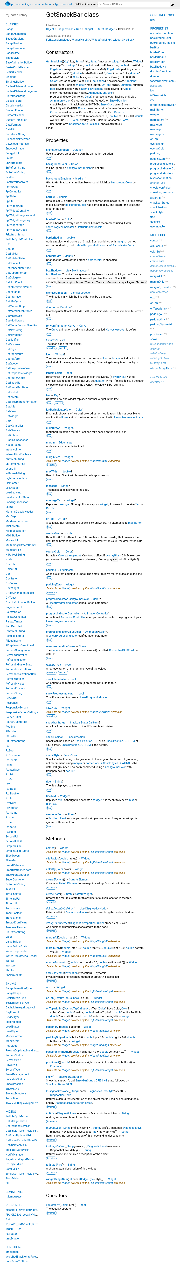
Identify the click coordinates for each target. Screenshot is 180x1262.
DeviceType (12, 1017)
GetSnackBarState (17, 387)
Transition (12, 1098)
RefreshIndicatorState (19, 664)
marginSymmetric (57, 962)
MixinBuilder (13, 535)
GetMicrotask (14, 315)
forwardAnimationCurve (60, 325)
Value (9, 936)
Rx (7, 745)
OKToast (11, 597)
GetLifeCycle (13, 301)
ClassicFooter (14, 100)
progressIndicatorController (63, 613)
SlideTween (13, 855)
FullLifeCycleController (19, 239)
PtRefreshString (15, 631)
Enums (11, 983)
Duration (126, 85)
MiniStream (13, 526)
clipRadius (52, 858)
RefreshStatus (14, 1055)
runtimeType (53, 664)
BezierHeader (14, 72)
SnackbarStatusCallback (84, 124)
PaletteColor (13, 612)
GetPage (11, 349)
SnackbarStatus (15, 1079)
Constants (14, 1192)
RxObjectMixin (14, 1164)
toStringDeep (53, 1127)
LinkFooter (12, 483)
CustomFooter (14, 110)
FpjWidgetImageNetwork (21, 215)
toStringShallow (55, 1146)
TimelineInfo (13, 893)
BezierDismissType (17, 1002)
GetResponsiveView (18, 368)
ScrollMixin (12, 1169)
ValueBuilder (13, 941)
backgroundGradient (79, 168)
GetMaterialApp (15, 306)
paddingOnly (53, 1037)
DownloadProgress (17, 143)
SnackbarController (70, 1076)
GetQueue (12, 363)
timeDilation (13, 1238)
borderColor (53, 219)
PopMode (11, 1045)
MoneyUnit (12, 1041)
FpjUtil (9, 201)
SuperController (15, 879)
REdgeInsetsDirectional (20, 645)
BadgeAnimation (16, 33)
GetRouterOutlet (15, 377)
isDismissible (54, 373)
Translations (13, 917)
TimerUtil (11, 903)
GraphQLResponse (17, 440)
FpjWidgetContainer (18, 210)
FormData (12, 186)
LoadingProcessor (17, 502)
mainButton (53, 428)
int (63, 340)
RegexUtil (11, 698)
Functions (14, 1247)
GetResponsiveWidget (19, 373)
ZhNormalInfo (14, 975)
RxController (13, 755)
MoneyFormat (14, 1036)
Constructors (162, 15)
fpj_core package (20, 4)
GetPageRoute (14, 354)
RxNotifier (12, 807)
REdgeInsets (13, 640)
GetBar (10, 248)
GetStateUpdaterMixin (19, 1135)
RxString (11, 831)
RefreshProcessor (16, 688)
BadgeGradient (15, 38)
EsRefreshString (15, 172)
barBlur (50, 197)
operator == (53, 1205)
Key (66, 61)
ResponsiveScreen (17, 707)
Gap (8, 244)
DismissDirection (91, 88)
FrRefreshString (15, 234)
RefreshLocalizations (18, 669)
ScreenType (13, 1069)
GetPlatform (13, 358)
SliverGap (11, 860)
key (48, 395)
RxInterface (12, 769)
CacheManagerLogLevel (20, 1007)
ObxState (11, 578)
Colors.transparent (69, 555)
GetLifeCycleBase (16, 1121)
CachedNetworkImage (19, 86)
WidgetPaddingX (101, 39)
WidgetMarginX (80, 39)
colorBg (51, 869)
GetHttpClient (14, 282)
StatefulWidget (106, 29)
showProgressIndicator (60, 227)
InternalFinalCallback (18, 454)
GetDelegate (13, 277)
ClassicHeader (14, 105)
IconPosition (13, 1021)
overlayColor (53, 551)
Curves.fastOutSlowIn (122, 650)
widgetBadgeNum (57, 1179)
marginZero (53, 457)
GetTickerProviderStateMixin (23, 1140)
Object (50, 29)
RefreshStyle (13, 1060)
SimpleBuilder (14, 846)
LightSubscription (16, 478)
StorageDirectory (16, 1093)
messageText (54, 500)
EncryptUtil (12, 153)
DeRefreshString (15, 134)
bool (87, 65)
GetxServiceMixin (16, 1145)
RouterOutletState (16, 721)
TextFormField (57, 818)
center (50, 848)
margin (121, 241)
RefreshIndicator (16, 659)
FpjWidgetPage (15, 225)
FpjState (11, 196)
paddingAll (52, 1026)
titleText (51, 796)
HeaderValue (13, 444)
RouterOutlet (13, 717)
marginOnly (53, 948)
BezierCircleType (16, 998)
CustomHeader (15, 115)
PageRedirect (14, 607)
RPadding (11, 731)
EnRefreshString (15, 167)
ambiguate (12, 1251)
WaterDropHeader (16, 951)
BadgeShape (13, 993)
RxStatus (11, 827)
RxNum (10, 817)
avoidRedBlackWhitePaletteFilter (25, 1256)
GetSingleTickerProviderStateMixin (27, 1130)
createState (53, 894)
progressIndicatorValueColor (63, 631)
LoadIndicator (14, 492)
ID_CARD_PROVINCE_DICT (22, 1224)
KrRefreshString (15, 473)
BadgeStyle (87, 1179)
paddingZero (53, 584)
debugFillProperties (57, 923)
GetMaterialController (19, 311)
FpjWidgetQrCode (16, 229)
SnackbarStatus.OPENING (91, 1080)
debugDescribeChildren (59, 908)
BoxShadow (98, 81)
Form (125, 120)
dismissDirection (56, 292)
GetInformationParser (19, 287)
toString (50, 1113)
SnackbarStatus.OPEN (59, 1084)
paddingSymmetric (57, 1051)
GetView (11, 411)
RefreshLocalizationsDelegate (24, 674)
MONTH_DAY (14, 1229)
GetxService (13, 430)
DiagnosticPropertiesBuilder (87, 923)
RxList (9, 774)
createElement (54, 879)
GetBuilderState (15, 258)
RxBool (10, 750)
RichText (51, 508)
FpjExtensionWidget (58, 39)
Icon (105, 358)
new (152, 19)
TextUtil (10, 889)
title (48, 781)
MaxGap (11, 516)
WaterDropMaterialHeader (21, 956)
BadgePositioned (16, 48)
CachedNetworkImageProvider (24, 91)
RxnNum (11, 803)
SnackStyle (107, 104)
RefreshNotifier (15, 678)
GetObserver (13, 344)
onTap (50, 518)
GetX (9, 420)
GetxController (14, 425)
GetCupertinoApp (16, 272)
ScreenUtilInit (14, 841)
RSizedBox (12, 736)
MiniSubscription (16, 530)
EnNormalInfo (14, 162)
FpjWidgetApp (14, 205)
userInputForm (55, 814)
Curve (81, 108)
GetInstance (13, 291)
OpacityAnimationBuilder (21, 602)
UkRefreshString (15, 932)
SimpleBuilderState (17, 850)
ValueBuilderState (16, 946)
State (69, 894)
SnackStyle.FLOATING (116, 763)
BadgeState (13, 53)
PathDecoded (14, 626)
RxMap (10, 779)
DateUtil (10, 129)
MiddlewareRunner (17, 521)
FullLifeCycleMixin (17, 1116)
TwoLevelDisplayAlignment (22, 1103)
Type (68, 664)
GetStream (12, 397)
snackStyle (52, 755)
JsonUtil (11, 468)
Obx (8, 573)
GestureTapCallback (67, 998)
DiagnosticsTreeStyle (100, 1091)
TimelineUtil (13, 898)
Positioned (56, 1066)
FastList (10, 177)
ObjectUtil (11, 569)
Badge (9, 29)
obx (48, 987)
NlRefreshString (15, 554)
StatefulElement (78, 879)
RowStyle (11, 1064)
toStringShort (54, 1164)
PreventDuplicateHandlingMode (25, 1050)
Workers (11, 965)
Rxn (8, 784)
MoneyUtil (12, 540)
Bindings (11, 76)
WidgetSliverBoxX (123, 39)
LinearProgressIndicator (128, 417)
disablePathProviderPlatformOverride (28, 1209)
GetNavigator (14, 334)
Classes (12, 24)
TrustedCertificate (16, 922)
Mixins (11, 1111)
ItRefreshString (15, 459)
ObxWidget (12, 588)
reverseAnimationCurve (60, 646)
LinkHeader (12, 487)
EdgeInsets (57, 69)
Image (116, 358)
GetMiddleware (15, 320)
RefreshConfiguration (18, 650)
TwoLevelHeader (16, 927)
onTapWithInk (54, 1008)
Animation (56, 100)
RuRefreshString (15, 741)
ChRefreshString (15, 96)
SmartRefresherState (18, 870)
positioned (52, 1062)
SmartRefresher (15, 865)
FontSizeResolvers (17, 182)
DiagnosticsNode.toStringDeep (73, 1103)
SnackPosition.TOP (86, 741)
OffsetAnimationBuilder (20, 592)
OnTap (106, 85)
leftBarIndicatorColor (90, 227)
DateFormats (13, 124)
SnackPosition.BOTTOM (120, 741)
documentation (43, 4)
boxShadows (54, 270)
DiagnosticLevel (67, 1113)
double (124, 65)
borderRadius (54, 237)
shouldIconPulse (56, 679)
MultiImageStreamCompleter (23, 545)
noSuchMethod (55, 973)
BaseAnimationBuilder (19, 62)
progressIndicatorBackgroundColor (67, 599)
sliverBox (51, 708)
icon (48, 354)
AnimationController (100, 92)
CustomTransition (16, 119)
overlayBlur (119, 376)
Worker (10, 960)
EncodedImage (15, 148)
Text (137, 504)
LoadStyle (12, 1031)
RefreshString (14, 693)
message (51, 485)
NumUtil (11, 564)
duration (51, 307)
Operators (158, 377)
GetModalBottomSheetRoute (23, 325)
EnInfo (9, 158)
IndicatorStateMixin (17, 1149)
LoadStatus (12, 1026)
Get (8, 1219)
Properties (14, 1205)
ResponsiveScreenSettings (22, 712)
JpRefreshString (15, 463)
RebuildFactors (15, 635)
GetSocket (12, 392)
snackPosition (54, 737)
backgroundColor (56, 164)
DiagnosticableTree (69, 29)
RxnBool (11, 788)
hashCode (52, 340)
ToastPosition (14, 913)
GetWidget (12, 416)
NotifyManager (15, 1154)
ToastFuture (13, 908)
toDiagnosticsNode (57, 1091)
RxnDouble (12, 793)
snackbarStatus (55, 722)
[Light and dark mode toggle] (172, 4)
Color (109, 73)
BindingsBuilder (15, 81)
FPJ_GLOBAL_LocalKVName (23, 1214)
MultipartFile (13, 549)
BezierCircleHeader (17, 67)
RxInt (9, 764)
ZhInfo (9, 970)
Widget (89, 29)
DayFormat (12, 1012)
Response (12, 702)
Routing (10, 726)
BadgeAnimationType (19, 988)
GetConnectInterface (18, 268)
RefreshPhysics (15, 683)
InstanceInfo (13, 449)
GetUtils (10, 406)
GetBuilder (12, 253)
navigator (11, 1233)
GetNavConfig (14, 330)
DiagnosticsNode (95, 908)
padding (51, 570)
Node (9, 559)
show (49, 1076)
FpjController (13, 191)
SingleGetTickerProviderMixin (23, 1173)
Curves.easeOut (115, 329)
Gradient (130, 81)
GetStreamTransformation (21, 401)
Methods (157, 235)
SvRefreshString (15, 884)
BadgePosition (14, 43)
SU (7, 1183)
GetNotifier (12, 339)
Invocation (71, 973)
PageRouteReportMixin (20, 1159)
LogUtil (10, 506)
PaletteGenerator (16, 616)
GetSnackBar (54, 61)
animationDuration (57, 149)
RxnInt (9, 798)
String (79, 61)
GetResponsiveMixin (18, 1126)
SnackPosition (118, 100)
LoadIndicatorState (17, 497)
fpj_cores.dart (63, 4)
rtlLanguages (14, 1196)
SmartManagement (17, 1074)
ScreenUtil (12, 836)
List (87, 81)
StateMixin (12, 1178)
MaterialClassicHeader (19, 511)
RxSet (9, 822)
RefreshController (16, 655)
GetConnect (13, 263)
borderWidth (53, 256)
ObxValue (11, 583)
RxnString (11, 812)
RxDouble (11, 760)
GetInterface (13, 296)
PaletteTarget (14, 621)
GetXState (12, 435)
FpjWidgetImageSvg (18, 220)
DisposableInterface (18, 139)
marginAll (52, 937)
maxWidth (52, 471)
